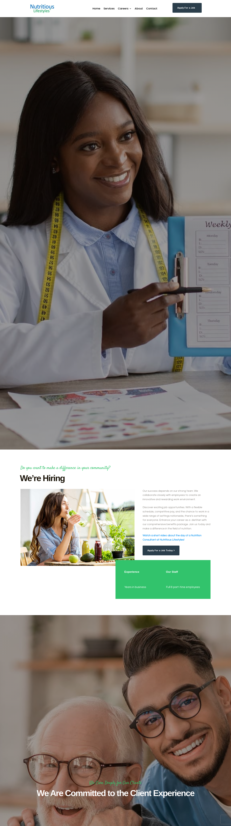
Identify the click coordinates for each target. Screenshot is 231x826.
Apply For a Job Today (160, 550)
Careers (123, 8)
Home (96, 8)
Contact (151, 8)
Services (109, 8)
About (139, 8)
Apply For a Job (186, 7)
